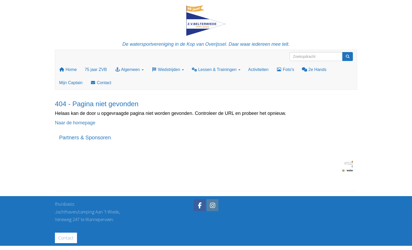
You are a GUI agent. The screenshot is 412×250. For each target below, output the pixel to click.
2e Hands (314, 69)
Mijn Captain (71, 82)
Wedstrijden (168, 69)
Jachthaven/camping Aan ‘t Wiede (87, 212)
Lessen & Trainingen (216, 69)
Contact (100, 82)
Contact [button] (66, 238)
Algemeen (129, 69)
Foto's (285, 69)
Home (68, 69)
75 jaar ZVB (96, 69)
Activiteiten (258, 69)
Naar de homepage (75, 122)
